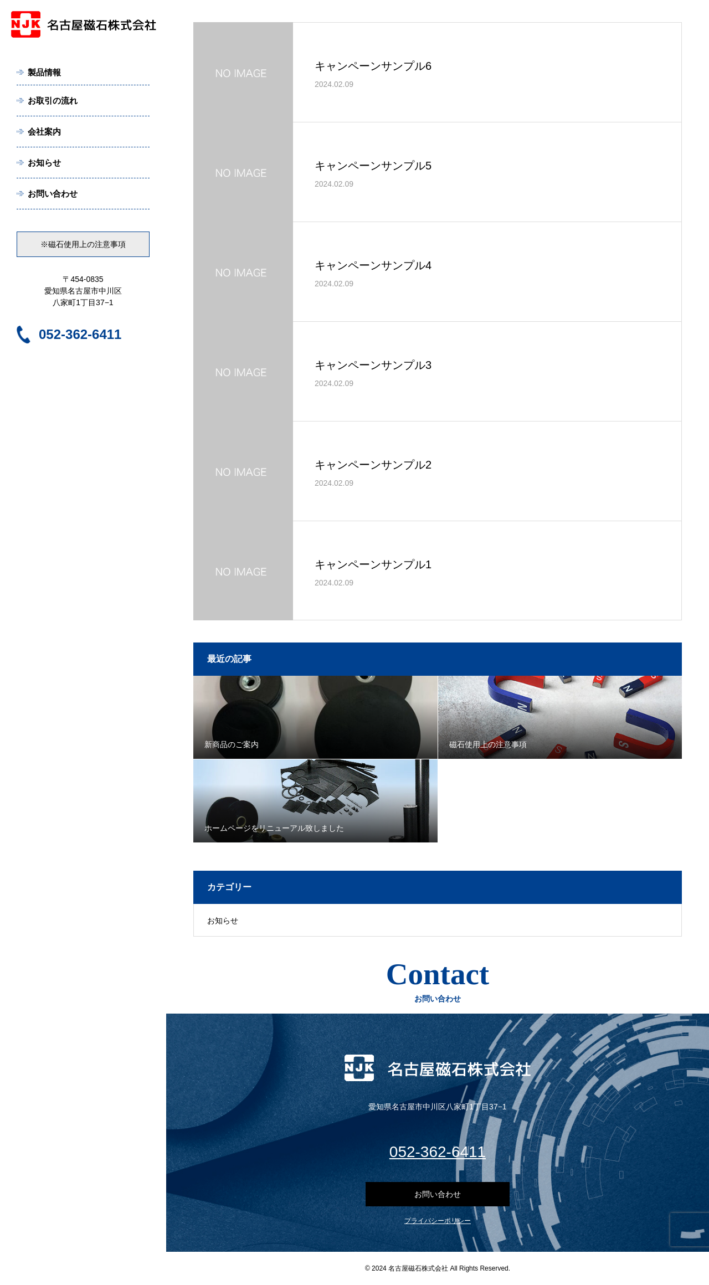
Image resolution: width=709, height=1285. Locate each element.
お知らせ (44, 162)
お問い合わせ (53, 193)
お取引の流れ (53, 100)
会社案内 (44, 131)
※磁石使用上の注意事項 (83, 244)
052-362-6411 (80, 334)
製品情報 (44, 72)
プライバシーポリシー (437, 1221)
